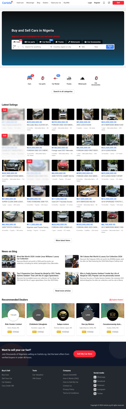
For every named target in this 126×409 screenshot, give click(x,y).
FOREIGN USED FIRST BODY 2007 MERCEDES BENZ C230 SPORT (88, 150)
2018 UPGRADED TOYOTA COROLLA (112, 202)
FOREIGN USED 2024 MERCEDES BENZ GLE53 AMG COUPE (63, 125)
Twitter (98, 393)
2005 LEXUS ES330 (84, 125)
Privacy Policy (68, 389)
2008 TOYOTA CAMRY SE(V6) (63, 176)
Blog (38, 3)
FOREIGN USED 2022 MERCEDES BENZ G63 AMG (88, 176)
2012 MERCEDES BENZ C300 (112, 227)
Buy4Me (67, 3)
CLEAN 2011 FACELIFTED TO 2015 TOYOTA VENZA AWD (13, 150)
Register (97, 3)
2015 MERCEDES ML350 (86, 202)
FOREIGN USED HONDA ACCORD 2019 (63, 227)
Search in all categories (63, 91)
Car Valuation (37, 375)
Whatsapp (99, 377)
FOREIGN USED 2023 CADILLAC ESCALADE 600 (88, 227)
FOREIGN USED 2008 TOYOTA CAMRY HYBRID (38, 176)
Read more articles (63, 291)
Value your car (56, 3)
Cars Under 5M (8, 386)
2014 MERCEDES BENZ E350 (112, 125)
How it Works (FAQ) (71, 378)
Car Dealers (6, 382)
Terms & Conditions (71, 393)
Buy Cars (5, 375)
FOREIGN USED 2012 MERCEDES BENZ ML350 (38, 150)
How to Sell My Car (70, 382)
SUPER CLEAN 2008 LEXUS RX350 (13, 202)
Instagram (99, 389)
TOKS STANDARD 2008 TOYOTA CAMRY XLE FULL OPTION (38, 202)
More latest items (63, 240)
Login (90, 3)
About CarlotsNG (70, 375)
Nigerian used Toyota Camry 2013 (38, 227)
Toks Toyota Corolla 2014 (11, 125)
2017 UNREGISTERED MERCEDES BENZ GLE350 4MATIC (13, 176)
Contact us (67, 386)
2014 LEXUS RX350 (108, 150)
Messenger (30, 3)
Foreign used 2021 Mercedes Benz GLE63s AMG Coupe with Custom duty (63, 150)
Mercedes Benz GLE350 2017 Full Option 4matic (38, 125)
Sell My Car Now (84, 354)
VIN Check (36, 378)
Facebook (99, 381)
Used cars (20, 3)
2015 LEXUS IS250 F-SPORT (112, 176)
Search (110, 47)
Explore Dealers (116, 300)
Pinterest (99, 385)
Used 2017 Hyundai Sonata (62, 202)
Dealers (45, 3)
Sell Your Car (7, 378)
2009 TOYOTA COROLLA (11, 227)
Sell (118, 3)
